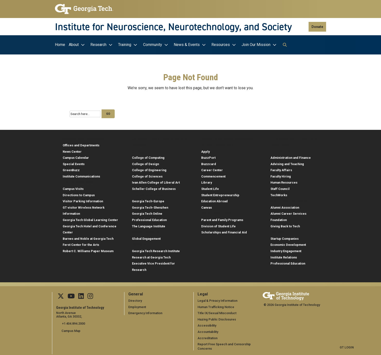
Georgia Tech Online (147, 212)
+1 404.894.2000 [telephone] (73, 322)
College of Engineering (149, 169)
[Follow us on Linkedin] (81, 296)
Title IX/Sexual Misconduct (217, 312)
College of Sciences (147, 175)
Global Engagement (146, 237)
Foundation (278, 219)
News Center (72, 150)
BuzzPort (208, 156)
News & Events (187, 44)
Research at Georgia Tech (151, 256)
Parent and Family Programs (222, 219)
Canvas (206, 206)
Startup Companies (284, 237)
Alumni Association (284, 206)
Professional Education (149, 219)
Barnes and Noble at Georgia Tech (88, 237)
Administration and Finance (290, 156)
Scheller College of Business (154, 187)
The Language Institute (148, 225)
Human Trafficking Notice (216, 305)
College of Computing (148, 156)
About (74, 44)
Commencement (213, 175)
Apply (205, 150)
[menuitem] (61, 44)
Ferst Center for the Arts (81, 243)
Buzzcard (208, 162)
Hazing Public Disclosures (216, 318)
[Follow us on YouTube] (71, 296)
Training (124, 44)
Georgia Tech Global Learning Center (90, 219)
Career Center (212, 169)
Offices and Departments (81, 144)
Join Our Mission (256, 44)
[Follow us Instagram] (90, 296)
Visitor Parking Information (83, 200)
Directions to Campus (79, 193)
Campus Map (70, 329)
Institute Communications (81, 175)
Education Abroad (214, 200)
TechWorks (278, 193)
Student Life (210, 187)
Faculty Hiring (280, 175)
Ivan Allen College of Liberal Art (156, 181)
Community (152, 44)
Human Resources (283, 181)
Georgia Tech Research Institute (156, 250)
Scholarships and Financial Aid (224, 231)
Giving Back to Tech (285, 225)
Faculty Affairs (281, 169)
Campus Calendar (76, 156)
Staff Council (280, 187)
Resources (220, 44)
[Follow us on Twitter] (61, 296)
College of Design (145, 162)
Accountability (208, 330)
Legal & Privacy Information (217, 299)
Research (98, 44)
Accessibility (207, 324)
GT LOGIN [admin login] (347, 346)
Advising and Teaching (287, 162)
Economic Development (288, 243)
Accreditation (207, 336)
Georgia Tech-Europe (148, 200)
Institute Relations (283, 256)
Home (60, 44)
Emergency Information (145, 312)
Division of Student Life (218, 225)
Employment (137, 305)
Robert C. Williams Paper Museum (88, 250)
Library (206, 181)
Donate (317, 27)
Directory (135, 299)
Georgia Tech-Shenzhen (150, 206)
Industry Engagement (285, 250)
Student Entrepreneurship (220, 193)
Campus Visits (73, 187)
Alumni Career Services (288, 212)
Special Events (74, 162)
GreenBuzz (71, 169)
